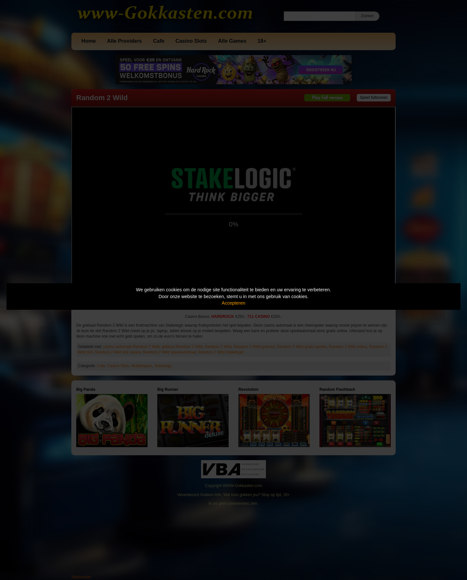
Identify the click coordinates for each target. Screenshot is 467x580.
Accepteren (233, 303)
